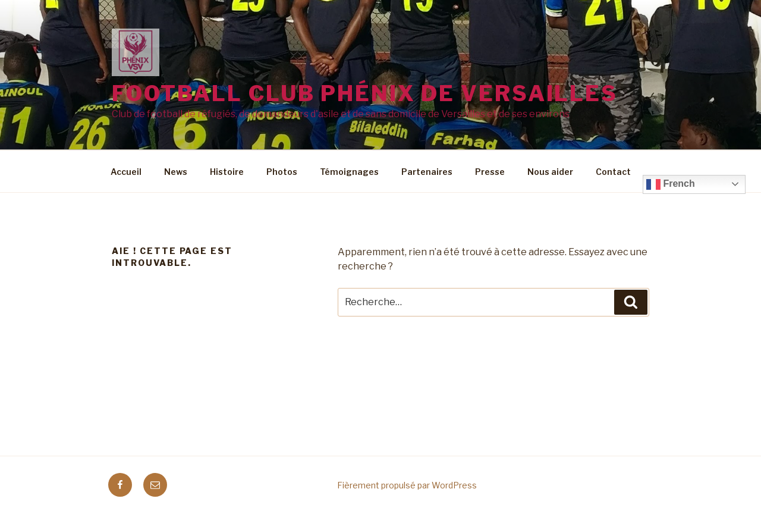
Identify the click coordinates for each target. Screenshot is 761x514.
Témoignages (349, 172)
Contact (613, 172)
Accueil (126, 172)
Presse (490, 172)
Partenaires (426, 172)
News (175, 172)
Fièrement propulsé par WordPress (407, 485)
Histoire (227, 172)
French (670, 184)
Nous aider (550, 172)
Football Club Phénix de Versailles (365, 93)
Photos (281, 172)
